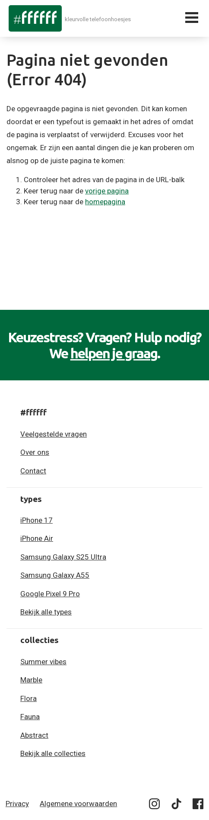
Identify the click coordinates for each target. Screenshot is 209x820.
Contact (33, 470)
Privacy (17, 803)
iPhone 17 (36, 520)
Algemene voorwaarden (78, 803)
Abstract (34, 735)
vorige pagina (107, 191)
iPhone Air (36, 538)
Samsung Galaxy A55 (54, 575)
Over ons (34, 452)
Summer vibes (43, 661)
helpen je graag (114, 353)
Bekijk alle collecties (53, 753)
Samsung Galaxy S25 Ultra (63, 557)
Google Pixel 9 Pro (50, 593)
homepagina (105, 201)
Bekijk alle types (46, 612)
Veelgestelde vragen (53, 434)
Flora (28, 698)
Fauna (30, 716)
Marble (31, 679)
